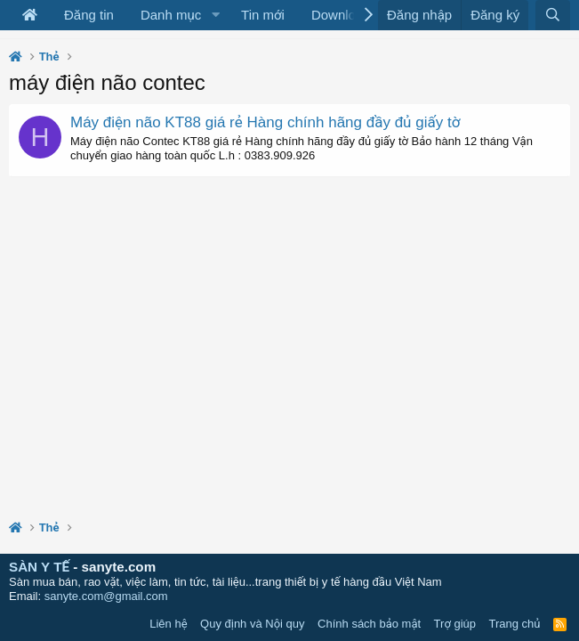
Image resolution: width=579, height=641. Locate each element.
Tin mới (263, 14)
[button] (215, 15)
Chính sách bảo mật (369, 623)
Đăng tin (89, 14)
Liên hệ (168, 623)
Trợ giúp (455, 623)
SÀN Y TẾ (39, 566)
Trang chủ (515, 623)
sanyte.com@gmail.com (106, 596)
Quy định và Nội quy (252, 623)
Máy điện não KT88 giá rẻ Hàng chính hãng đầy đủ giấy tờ (265, 122)
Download (341, 14)
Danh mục (171, 14)
